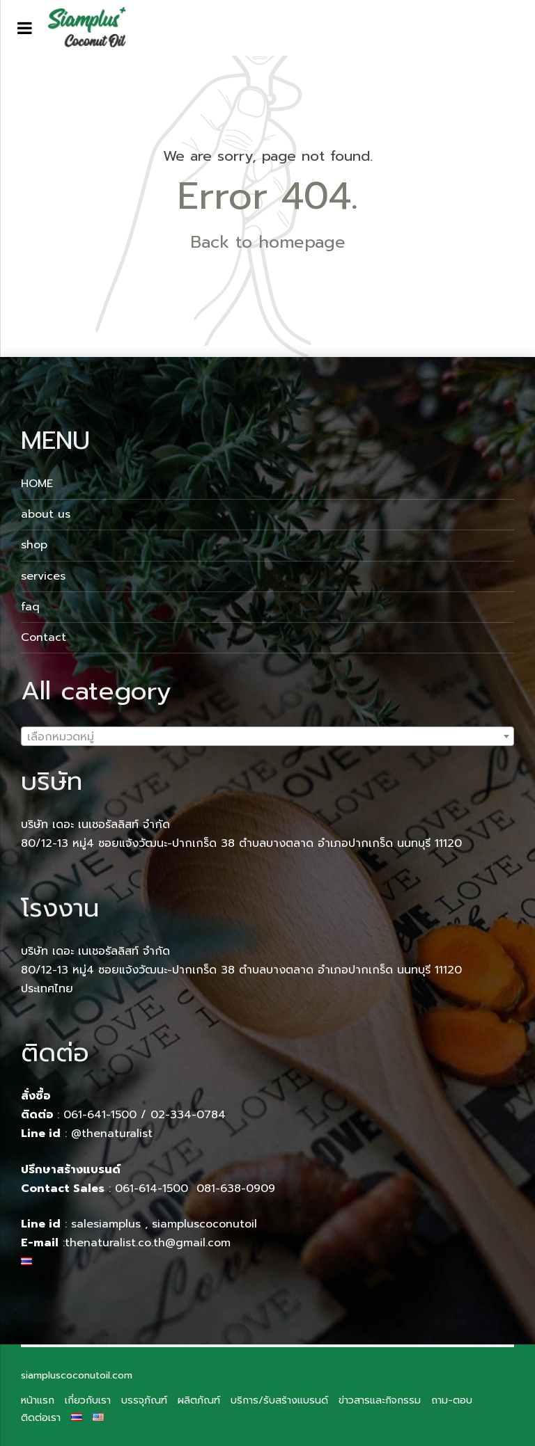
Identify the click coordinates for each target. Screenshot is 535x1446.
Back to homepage (268, 242)
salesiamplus (106, 1224)
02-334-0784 (188, 1114)
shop (34, 545)
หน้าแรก (37, 1400)
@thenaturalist (112, 1133)
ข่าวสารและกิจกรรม (380, 1400)
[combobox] (267, 736)
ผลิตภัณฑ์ (199, 1400)
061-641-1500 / (106, 1114)
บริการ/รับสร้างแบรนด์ (279, 1400)
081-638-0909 (235, 1188)
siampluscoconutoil (204, 1224)
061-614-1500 (153, 1188)
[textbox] (267, 737)
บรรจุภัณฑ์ (144, 1400)
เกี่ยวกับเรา (88, 1400)
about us (45, 514)
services (43, 576)
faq (30, 606)
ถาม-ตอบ (451, 1400)
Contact (43, 637)
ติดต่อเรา (41, 1417)
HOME (37, 483)
